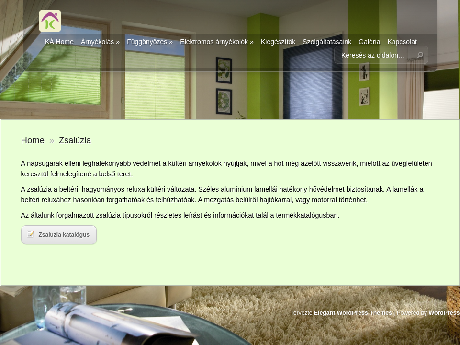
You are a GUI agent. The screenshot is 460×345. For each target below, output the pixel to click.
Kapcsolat (401, 42)
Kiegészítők (278, 42)
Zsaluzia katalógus (58, 234)
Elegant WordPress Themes (353, 313)
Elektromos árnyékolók (217, 42)
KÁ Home (59, 42)
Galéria (369, 42)
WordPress (444, 313)
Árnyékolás (100, 42)
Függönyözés (150, 42)
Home (33, 140)
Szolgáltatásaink (327, 42)
